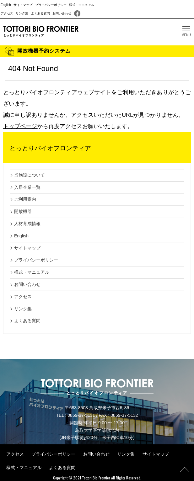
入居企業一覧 (27, 187)
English (6, 5)
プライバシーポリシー (51, 5)
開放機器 (23, 211)
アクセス (7, 13)
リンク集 (22, 13)
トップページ (20, 126)
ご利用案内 (25, 199)
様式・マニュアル (81, 5)
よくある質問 (40, 13)
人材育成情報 (27, 223)
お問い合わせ (61, 13)
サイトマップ (22, 5)
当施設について (29, 175)
